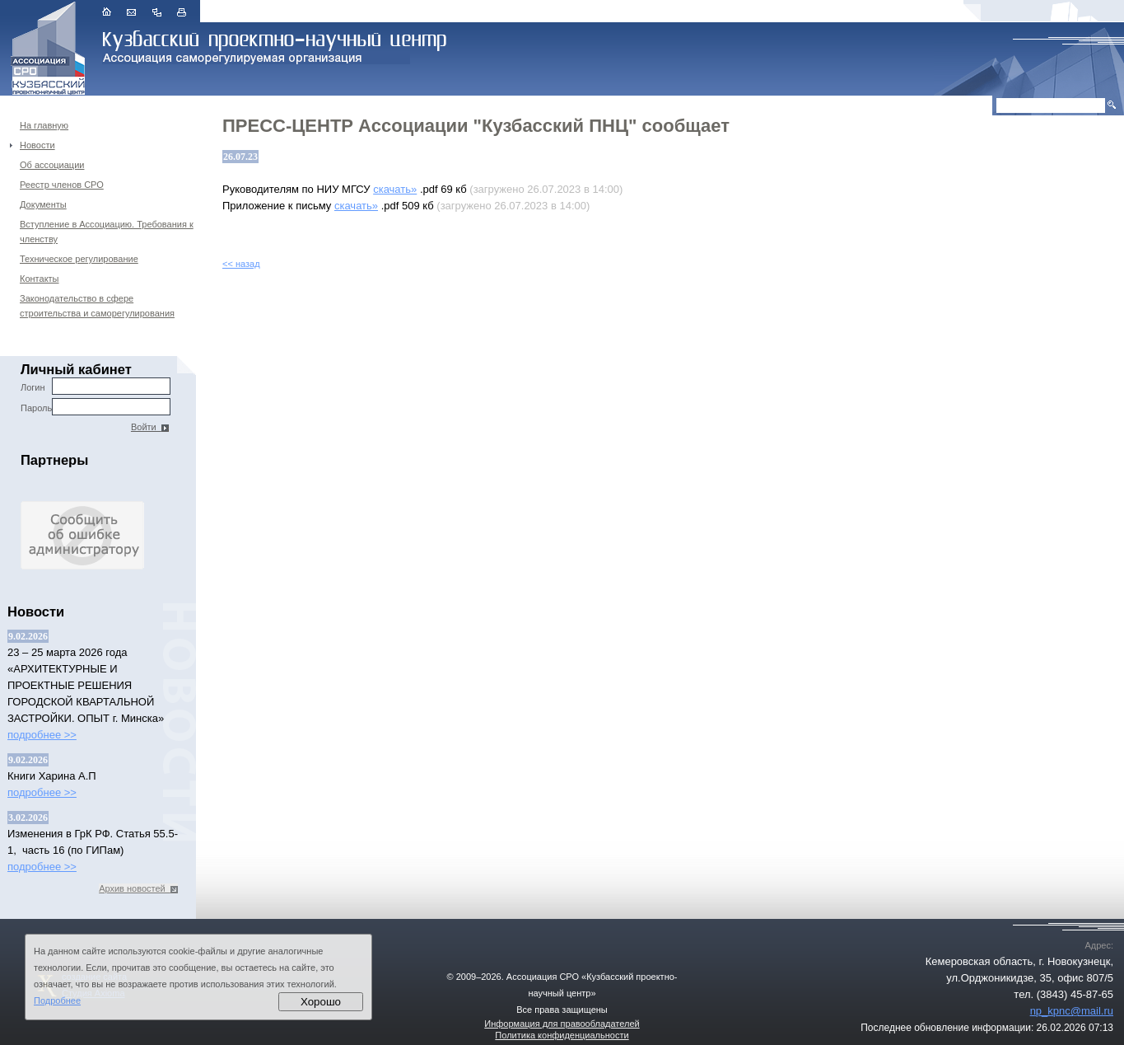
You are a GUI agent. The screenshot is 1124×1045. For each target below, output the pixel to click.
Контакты (39, 279)
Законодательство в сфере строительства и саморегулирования (97, 305)
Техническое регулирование (79, 259)
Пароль (95, 406)
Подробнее (57, 1000)
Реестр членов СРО (62, 185)
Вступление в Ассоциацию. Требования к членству (107, 231)
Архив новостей (138, 888)
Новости (37, 145)
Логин (95, 386)
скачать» (395, 189)
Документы (43, 204)
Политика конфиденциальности (561, 1035)
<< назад (241, 264)
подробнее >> (42, 735)
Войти (150, 427)
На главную (44, 125)
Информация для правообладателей (561, 1024)
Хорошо (321, 1002)
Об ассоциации (52, 165)
